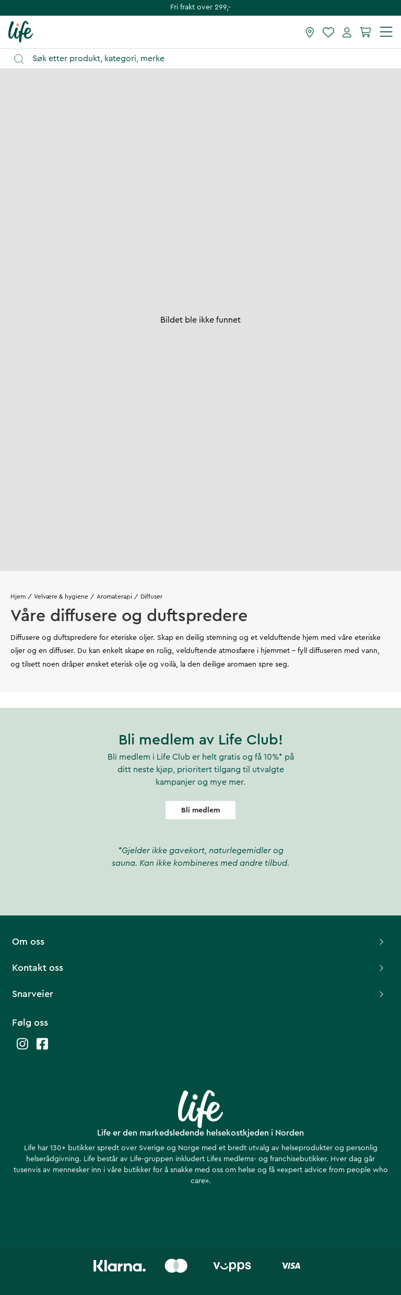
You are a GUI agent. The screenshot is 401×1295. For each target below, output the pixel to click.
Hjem (18, 596)
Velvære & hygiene (61, 596)
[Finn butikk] (309, 32)
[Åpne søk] (205, 58)
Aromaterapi (114, 596)
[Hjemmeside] (20, 31)
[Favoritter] (328, 32)
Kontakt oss (199, 967)
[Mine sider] (347, 32)
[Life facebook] (42, 1049)
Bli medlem (200, 810)
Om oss (199, 941)
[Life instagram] (22, 1049)
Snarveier (199, 994)
